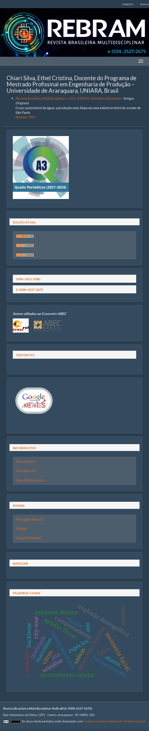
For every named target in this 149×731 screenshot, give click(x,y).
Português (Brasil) (29, 519)
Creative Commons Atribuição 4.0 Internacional (114, 721)
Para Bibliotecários (30, 480)
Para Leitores (26, 461)
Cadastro (127, 4)
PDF (31, 117)
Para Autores (26, 471)
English (21, 528)
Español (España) (28, 538)
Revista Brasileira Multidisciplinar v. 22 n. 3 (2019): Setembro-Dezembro (68, 98)
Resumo (21, 117)
